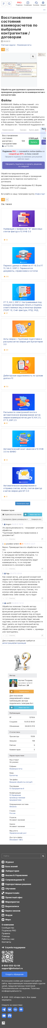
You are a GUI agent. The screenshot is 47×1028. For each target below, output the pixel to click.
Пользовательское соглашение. (16, 988)
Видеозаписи (12, 906)
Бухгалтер (13, 775)
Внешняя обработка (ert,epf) (21, 782)
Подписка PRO (9, 930)
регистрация (8, 643)
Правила (6, 933)
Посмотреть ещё (23, 503)
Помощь (6, 936)
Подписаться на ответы (12, 514)
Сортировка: (15, 519)
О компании (8, 925)
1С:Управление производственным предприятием (17, 797)
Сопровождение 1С (15, 880)
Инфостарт (40, 194)
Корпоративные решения (18, 884)
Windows (13, 807)
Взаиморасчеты (15, 769)
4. (3, 603)
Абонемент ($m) (16, 840)
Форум (8, 915)
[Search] (23, 856)
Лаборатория (12, 871)
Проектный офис (13, 897)
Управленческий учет (18, 833)
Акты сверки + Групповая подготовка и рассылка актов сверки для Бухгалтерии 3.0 (23, 341)
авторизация (20, 643)
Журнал (9, 862)
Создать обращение (14, 974)
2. (3, 544)
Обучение (10, 888)
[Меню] (3, 3)
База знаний (11, 866)
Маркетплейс (12, 893)
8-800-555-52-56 (11, 965)
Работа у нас (8, 939)
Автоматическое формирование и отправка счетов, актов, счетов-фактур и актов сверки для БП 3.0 (22, 488)
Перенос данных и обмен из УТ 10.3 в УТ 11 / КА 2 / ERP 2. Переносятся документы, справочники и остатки (23, 268)
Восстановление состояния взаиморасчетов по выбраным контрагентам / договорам (19, 27)
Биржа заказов (12, 911)
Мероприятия (12, 902)
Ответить (12, 539)
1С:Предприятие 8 (16, 788)
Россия (12, 813)
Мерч (8, 919)
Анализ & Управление (16, 875)
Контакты (6, 942)
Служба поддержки (15, 947)
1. (3, 524)
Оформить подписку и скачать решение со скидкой (23, 165)
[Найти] (43, 856)
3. (3, 573)
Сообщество (8, 928)
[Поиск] (9, 3)
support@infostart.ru (12, 968)
